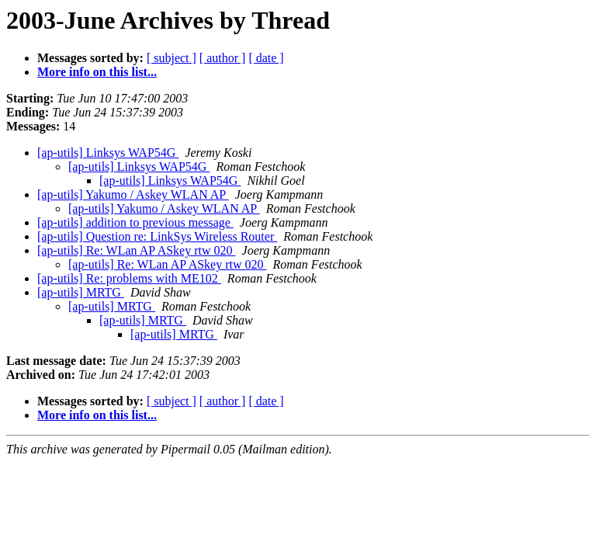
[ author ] (222, 57)
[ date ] (265, 57)
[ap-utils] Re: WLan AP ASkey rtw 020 (136, 250)
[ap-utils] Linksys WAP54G (107, 152)
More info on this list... (97, 71)
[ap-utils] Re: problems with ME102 (129, 278)
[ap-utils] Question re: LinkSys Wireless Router (157, 236)
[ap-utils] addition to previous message (135, 222)
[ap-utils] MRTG (80, 292)
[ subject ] (171, 57)
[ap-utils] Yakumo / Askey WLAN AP (133, 194)
